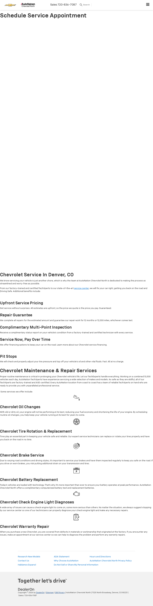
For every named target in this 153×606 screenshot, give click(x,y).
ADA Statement (61, 557)
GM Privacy (60, 592)
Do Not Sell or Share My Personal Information (76, 565)
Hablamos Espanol (27, 565)
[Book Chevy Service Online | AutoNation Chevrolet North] (76, 146)
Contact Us (23, 561)
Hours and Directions (100, 557)
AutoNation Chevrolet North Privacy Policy (111, 561)
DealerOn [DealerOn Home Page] (40, 592)
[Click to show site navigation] (148, 5)
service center (81, 288)
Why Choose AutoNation (66, 561)
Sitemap (50, 592)
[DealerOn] (26, 589)
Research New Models (29, 557)
